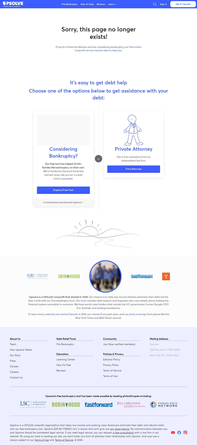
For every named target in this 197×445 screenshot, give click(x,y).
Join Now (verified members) (119, 344)
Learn (112, 4)
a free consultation (123, 432)
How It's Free (87, 4)
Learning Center (65, 359)
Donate (14, 366)
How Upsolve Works (21, 349)
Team (13, 344)
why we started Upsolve (64, 314)
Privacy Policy (111, 364)
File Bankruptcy (69, 4)
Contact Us (16, 377)
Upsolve (13, 3)
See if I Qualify (183, 4)
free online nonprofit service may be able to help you (108, 48)
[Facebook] (179, 432)
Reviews (101, 4)
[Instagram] (185, 432)
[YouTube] (173, 432)
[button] (13, 3)
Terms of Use (110, 376)
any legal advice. (120, 428)
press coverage (137, 314)
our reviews (93, 314)
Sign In (163, 4)
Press (13, 360)
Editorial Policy (111, 359)
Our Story (15, 355)
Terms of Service (112, 370)
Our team (81, 300)
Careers (14, 371)
